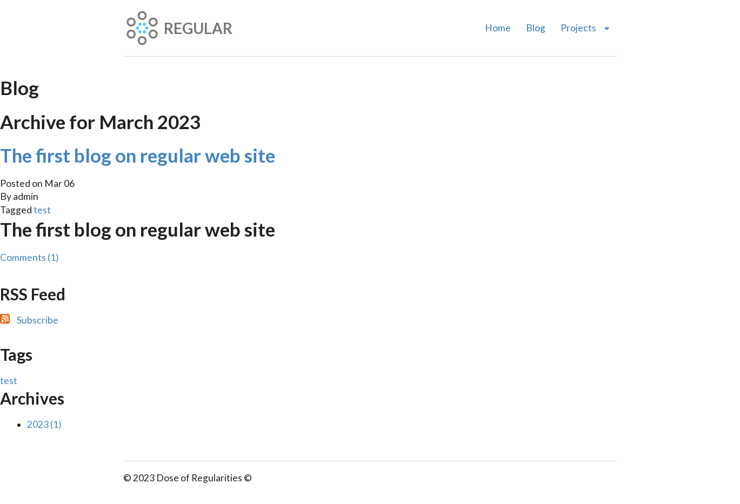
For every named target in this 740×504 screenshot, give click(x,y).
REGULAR (177, 28)
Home (498, 27)
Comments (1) (29, 257)
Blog (535, 27)
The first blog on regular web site (137, 155)
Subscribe (37, 320)
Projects (585, 27)
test (42, 210)
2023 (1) (44, 424)
